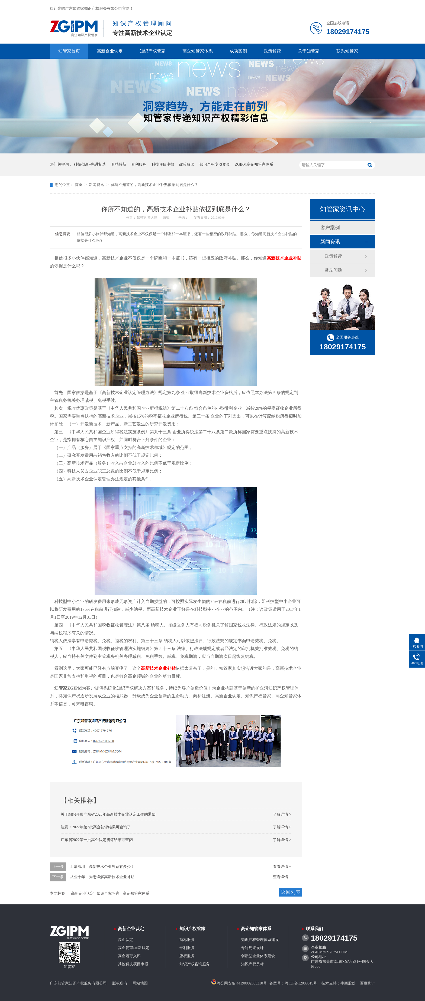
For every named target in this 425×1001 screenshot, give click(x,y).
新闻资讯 (97, 185)
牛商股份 (348, 983)
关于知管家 (309, 51)
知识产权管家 (153, 51)
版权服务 (187, 956)
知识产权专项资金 (214, 164)
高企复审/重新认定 (133, 948)
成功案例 (238, 51)
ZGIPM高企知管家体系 (254, 164)
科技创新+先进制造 (90, 164)
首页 (79, 185)
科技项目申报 (163, 164)
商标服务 (187, 940)
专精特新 (118, 164)
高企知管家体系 (197, 51)
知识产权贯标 (252, 964)
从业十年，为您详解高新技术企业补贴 (102, 877)
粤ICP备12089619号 (301, 983)
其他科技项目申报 (133, 964)
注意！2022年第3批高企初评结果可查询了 (96, 827)
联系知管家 (347, 51)
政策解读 (272, 51)
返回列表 (290, 892)
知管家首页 (69, 51)
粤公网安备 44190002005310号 (239, 983)
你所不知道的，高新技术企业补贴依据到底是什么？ (154, 185)
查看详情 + (282, 867)
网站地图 (140, 983)
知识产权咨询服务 (194, 964)
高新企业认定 (110, 51)
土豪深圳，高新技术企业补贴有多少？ (102, 867)
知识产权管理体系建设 (260, 940)
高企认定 (125, 940)
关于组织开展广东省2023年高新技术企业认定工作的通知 (108, 814)
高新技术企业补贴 (284, 258)
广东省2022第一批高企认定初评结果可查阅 (97, 840)
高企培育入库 (129, 956)
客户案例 (330, 227)
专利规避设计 (252, 948)
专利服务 (138, 164)
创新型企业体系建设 (258, 956)
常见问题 (333, 270)
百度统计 (367, 983)
